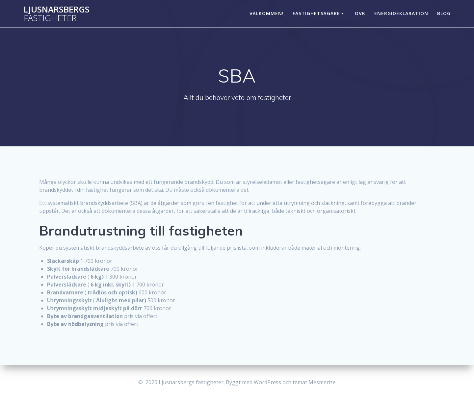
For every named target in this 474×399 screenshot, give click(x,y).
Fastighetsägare (316, 13)
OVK (360, 13)
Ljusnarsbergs (57, 13)
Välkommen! (267, 13)
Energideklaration (401, 13)
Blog (444, 13)
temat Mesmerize (314, 382)
